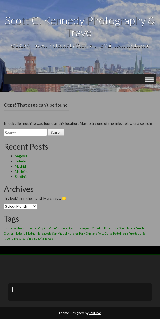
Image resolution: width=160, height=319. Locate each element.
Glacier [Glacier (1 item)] (8, 233)
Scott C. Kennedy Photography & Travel (80, 26)
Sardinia (21, 176)
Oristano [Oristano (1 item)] (91, 233)
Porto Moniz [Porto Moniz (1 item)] (120, 233)
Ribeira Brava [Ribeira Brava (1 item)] (13, 238)
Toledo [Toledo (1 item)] (49, 238)
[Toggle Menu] (149, 79)
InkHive (95, 313)
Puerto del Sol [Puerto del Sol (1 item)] (137, 233)
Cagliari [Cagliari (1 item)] (43, 228)
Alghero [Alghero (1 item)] (19, 228)
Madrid (20, 166)
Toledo (20, 161)
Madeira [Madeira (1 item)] (19, 233)
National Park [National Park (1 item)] (76, 233)
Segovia (21, 156)
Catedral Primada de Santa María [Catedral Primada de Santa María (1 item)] (113, 228)
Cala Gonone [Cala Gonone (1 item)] (57, 228)
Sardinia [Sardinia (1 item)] (27, 238)
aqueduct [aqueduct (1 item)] (31, 228)
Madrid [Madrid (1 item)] (31, 233)
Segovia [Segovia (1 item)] (39, 238)
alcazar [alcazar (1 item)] (8, 228)
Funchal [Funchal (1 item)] (141, 228)
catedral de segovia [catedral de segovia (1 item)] (78, 228)
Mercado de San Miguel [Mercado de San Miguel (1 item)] (51, 233)
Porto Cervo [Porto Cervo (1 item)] (105, 233)
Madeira (21, 171)
